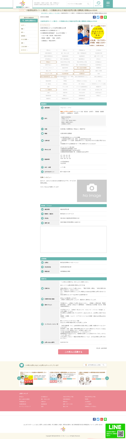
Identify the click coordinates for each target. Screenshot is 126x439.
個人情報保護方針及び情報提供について (83, 424)
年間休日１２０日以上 (90, 406)
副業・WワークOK (68, 404)
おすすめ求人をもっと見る (94, 365)
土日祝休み (88, 401)
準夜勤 (86, 399)
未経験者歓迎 (22, 404)
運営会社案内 (66, 424)
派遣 (42, 406)
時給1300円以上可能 (90, 396)
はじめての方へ (28, 424)
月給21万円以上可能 (68, 396)
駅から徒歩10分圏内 (24, 399)
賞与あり (21, 396)
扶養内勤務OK (66, 399)
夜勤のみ (65, 401)
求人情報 (57, 13)
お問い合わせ (98, 424)
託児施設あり (44, 396)
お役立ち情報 (47, 424)
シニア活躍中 (88, 404)
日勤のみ (43, 401)
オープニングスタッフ (25, 406)
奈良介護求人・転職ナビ (47, 13)
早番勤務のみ (22, 401)
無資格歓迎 (44, 404)
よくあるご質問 (37, 424)
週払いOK (65, 406)
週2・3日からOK (45, 399)
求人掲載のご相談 (57, 424)
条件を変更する (29, 20)
